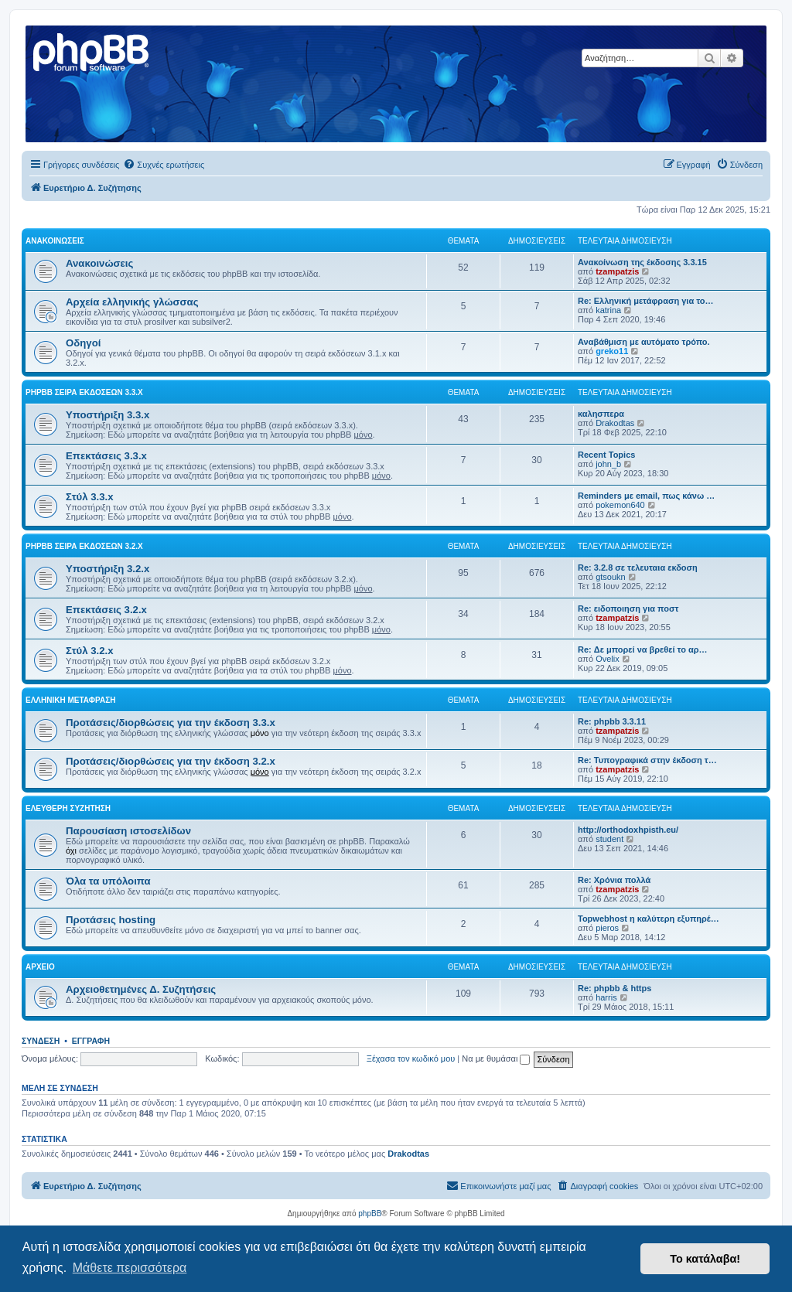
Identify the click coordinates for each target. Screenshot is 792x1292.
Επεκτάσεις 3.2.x (106, 609)
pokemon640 (620, 505)
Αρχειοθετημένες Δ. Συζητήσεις (141, 989)
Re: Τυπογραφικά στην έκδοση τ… (647, 760)
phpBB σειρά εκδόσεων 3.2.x (84, 546)
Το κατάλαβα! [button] (705, 1259)
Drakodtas (615, 423)
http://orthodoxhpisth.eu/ (628, 829)
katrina (608, 310)
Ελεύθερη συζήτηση (68, 808)
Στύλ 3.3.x (90, 497)
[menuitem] (163, 164)
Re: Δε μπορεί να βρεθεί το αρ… (643, 649)
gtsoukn (611, 576)
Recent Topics (606, 454)
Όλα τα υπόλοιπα (108, 881)
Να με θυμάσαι (496, 1058)
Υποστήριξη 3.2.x (107, 568)
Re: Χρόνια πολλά (614, 880)
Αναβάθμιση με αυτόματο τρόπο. (644, 341)
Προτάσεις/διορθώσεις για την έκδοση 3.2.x (170, 761)
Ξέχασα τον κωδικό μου (411, 1058)
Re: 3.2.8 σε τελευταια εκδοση (638, 567)
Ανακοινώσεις (55, 241)
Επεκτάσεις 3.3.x (106, 456)
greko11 (612, 351)
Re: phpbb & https (614, 988)
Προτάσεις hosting (110, 920)
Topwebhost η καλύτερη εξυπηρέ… (648, 918)
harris (606, 997)
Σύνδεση (41, 1040)
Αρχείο (40, 967)
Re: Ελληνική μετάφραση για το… (646, 300)
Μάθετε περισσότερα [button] (130, 1267)
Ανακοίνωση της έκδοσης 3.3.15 (642, 262)
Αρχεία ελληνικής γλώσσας (132, 302)
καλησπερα (601, 413)
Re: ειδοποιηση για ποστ (628, 608)
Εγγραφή (91, 1040)
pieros (607, 927)
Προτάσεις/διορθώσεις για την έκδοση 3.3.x (170, 722)
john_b (608, 464)
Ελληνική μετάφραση (70, 700)
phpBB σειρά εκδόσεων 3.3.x (84, 392)
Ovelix (608, 658)
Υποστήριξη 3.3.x (107, 415)
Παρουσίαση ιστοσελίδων (128, 831)
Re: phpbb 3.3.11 (612, 721)
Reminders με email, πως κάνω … (646, 495)
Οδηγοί (83, 343)
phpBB (369, 1213)
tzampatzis (617, 271)
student (609, 839)
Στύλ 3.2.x (90, 650)
